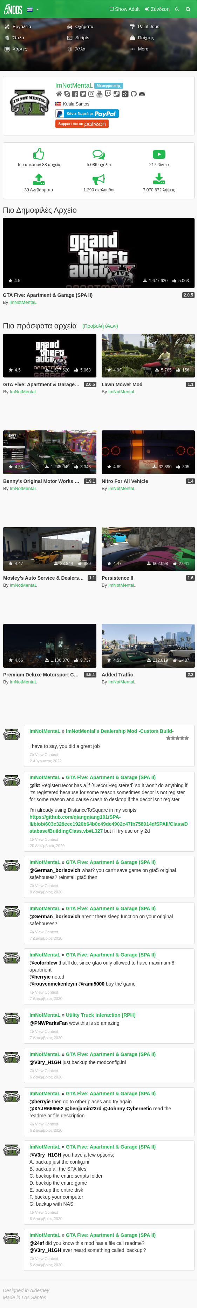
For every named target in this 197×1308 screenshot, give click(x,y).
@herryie (39, 977)
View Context (44, 754)
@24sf (36, 1243)
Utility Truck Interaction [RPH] (100, 1015)
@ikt (34, 785)
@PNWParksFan (48, 1023)
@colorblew (43, 963)
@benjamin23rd (83, 1108)
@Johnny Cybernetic (127, 1108)
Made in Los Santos (24, 1297)
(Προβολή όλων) (100, 326)
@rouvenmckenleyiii (53, 984)
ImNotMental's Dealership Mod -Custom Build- (120, 731)
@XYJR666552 (46, 1108)
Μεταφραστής (109, 85)
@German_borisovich (54, 870)
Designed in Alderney (26, 1290)
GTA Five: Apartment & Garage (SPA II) (111, 777)
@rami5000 (91, 984)
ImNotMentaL (74, 85)
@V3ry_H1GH (45, 1062)
